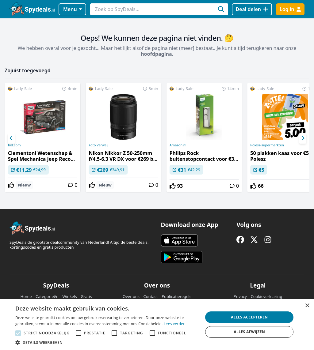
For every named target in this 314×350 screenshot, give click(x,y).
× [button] (307, 305)
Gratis (86, 296)
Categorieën (47, 296)
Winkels (69, 296)
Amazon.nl (178, 145)
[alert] (157, 324)
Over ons (131, 296)
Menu (72, 9)
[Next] (302, 138)
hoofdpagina (156, 54)
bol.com (14, 145)
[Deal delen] (252, 9)
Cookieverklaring (266, 296)
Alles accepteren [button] (249, 317)
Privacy (240, 296)
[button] (106, 342)
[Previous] (11, 138)
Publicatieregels (176, 296)
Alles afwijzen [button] (249, 331)
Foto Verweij (98, 145)
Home (26, 296)
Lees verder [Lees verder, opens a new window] (174, 323)
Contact (151, 296)
